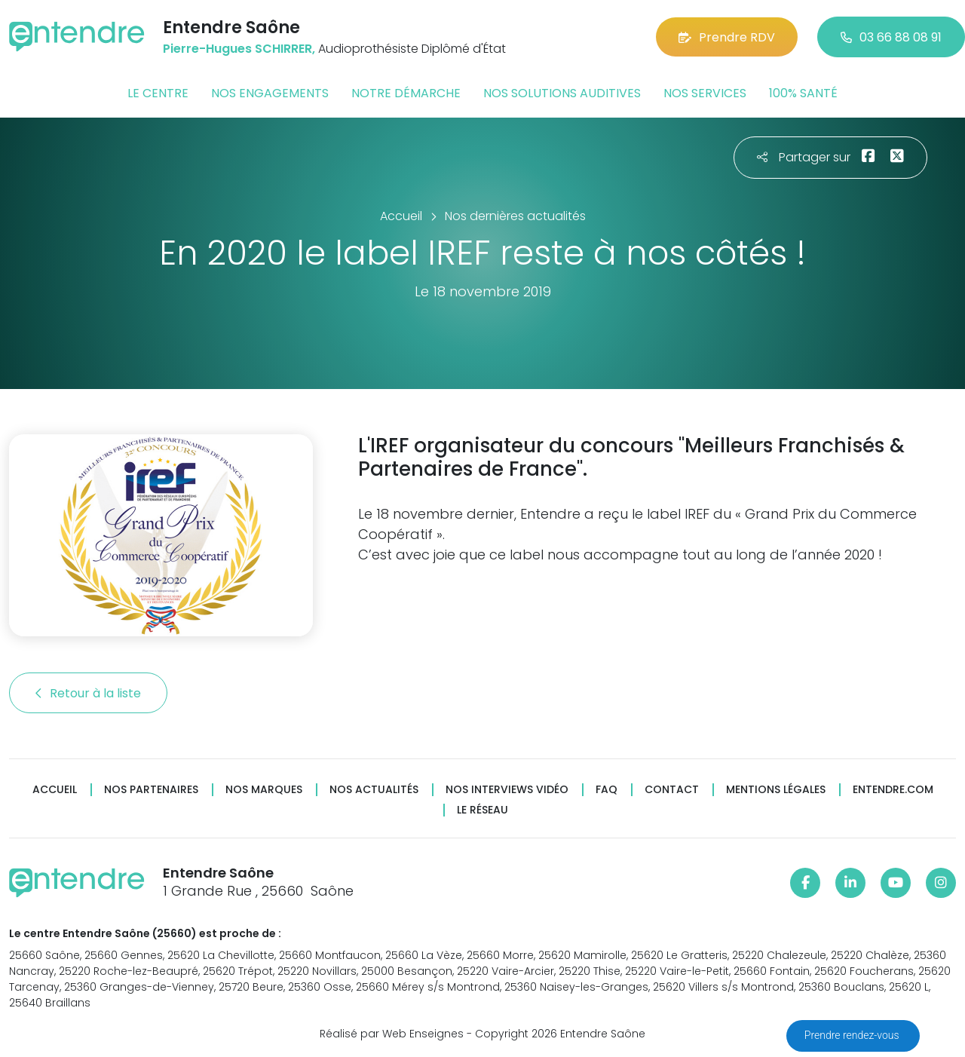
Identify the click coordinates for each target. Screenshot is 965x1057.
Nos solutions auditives (562, 93)
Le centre (157, 93)
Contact (672, 789)
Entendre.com (893, 789)
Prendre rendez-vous (853, 1035)
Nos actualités (373, 789)
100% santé (803, 93)
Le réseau (482, 810)
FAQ (606, 789)
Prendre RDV (727, 37)
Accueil (54, 789)
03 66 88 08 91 (891, 37)
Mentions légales (776, 789)
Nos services (704, 93)
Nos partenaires (151, 789)
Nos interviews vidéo (507, 789)
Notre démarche (406, 93)
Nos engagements (270, 93)
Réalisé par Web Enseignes (392, 1033)
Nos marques (263, 789)
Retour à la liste (88, 693)
